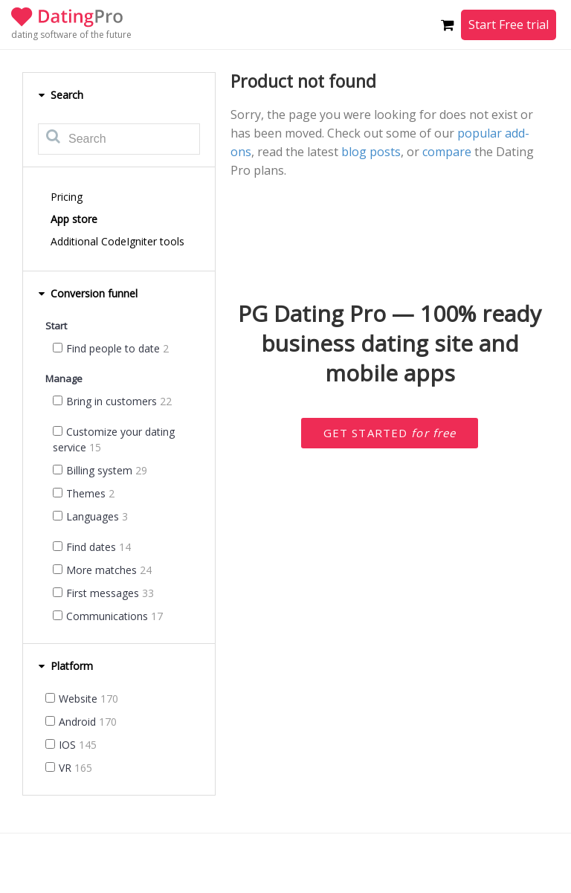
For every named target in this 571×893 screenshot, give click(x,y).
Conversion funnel (88, 293)
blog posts (371, 152)
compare (446, 152)
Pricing (67, 197)
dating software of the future (71, 34)
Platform (65, 666)
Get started (390, 432)
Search (60, 95)
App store (74, 219)
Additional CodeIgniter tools (117, 241)
